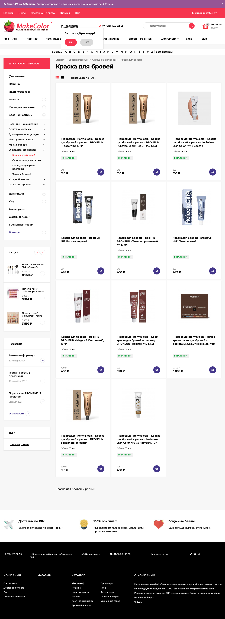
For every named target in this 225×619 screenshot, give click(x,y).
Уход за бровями (19, 179)
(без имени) (78, 583)
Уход (103, 587)
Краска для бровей (23, 155)
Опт (77, 13)
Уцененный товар (110, 601)
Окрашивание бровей (104, 59)
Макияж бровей (18, 144)
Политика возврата (14, 596)
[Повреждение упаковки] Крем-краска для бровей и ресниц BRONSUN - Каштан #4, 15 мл (138, 340)
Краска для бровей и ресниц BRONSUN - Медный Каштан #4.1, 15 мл (82, 340)
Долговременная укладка (24, 134)
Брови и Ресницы (78, 59)
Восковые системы (20, 129)
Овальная (15, 444)
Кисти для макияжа (82, 601)
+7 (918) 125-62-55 (112, 25)
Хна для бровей (21, 174)
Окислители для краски (26, 160)
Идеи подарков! (80, 592)
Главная (8, 13)
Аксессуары (107, 592)
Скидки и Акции (109, 596)
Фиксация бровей (20, 184)
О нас (22, 13)
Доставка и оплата (43, 13)
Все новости (19, 413)
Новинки (76, 587)
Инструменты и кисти (21, 139)
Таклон (25, 444)
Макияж (76, 596)
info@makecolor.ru (91, 554)
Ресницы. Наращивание (23, 124)
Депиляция (107, 583)
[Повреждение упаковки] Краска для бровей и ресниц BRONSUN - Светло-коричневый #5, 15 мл (138, 142)
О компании (10, 583)
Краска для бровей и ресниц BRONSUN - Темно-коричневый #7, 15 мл (137, 241)
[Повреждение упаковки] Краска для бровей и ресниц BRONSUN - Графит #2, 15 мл (82, 142)
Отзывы (65, 13)
